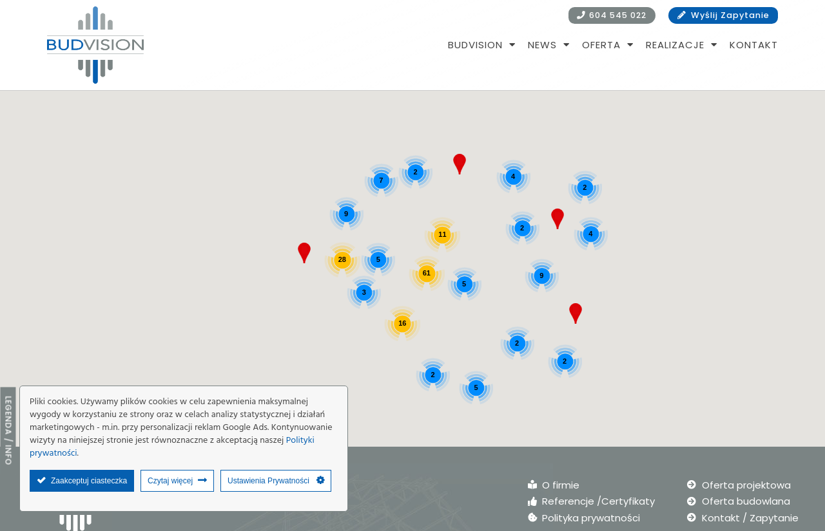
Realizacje (681, 45)
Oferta (608, 45)
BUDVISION (482, 45)
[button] (557, 219)
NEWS (549, 45)
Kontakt (754, 44)
